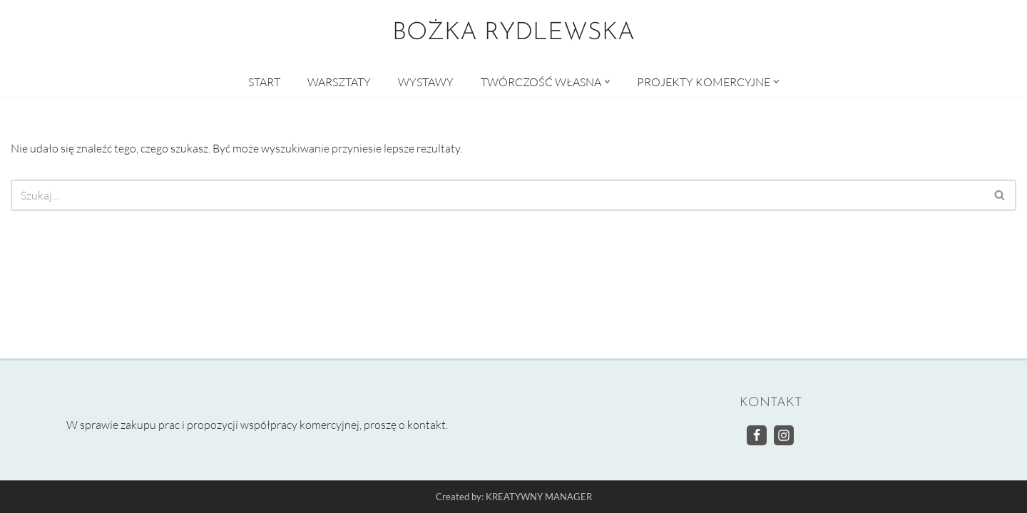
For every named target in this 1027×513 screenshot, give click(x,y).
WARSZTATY (339, 82)
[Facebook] (757, 435)
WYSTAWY (426, 82)
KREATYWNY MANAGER (539, 497)
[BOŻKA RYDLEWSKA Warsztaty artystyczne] (513, 33)
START (264, 82)
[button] (607, 81)
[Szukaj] (497, 195)
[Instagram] (784, 435)
